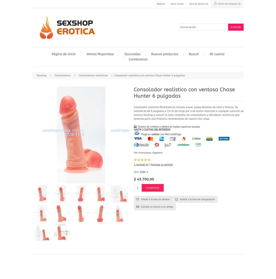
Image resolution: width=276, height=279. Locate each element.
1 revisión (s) (141, 164)
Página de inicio (64, 54)
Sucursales (132, 54)
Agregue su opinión (161, 164)
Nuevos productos (164, 54)
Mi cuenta (217, 54)
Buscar (194, 54)
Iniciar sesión (177, 4)
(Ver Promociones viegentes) (148, 153)
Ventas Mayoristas (100, 54)
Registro (161, 4)
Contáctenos (138, 59)
